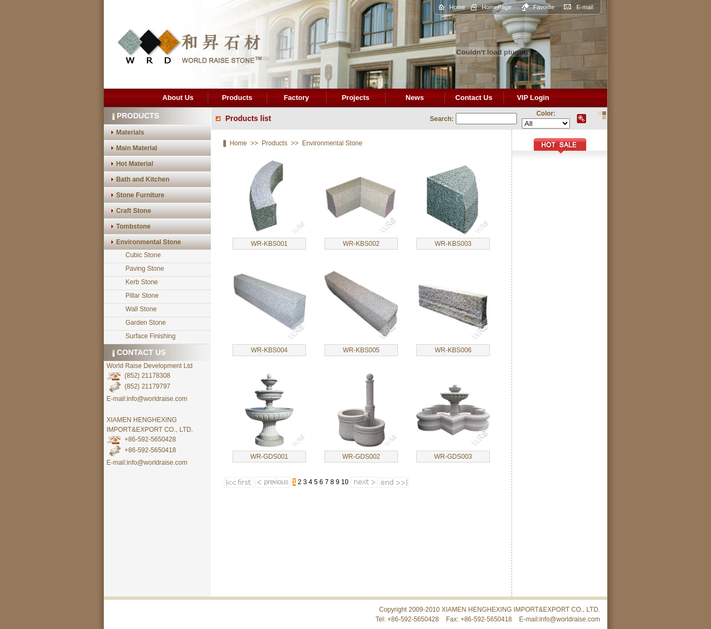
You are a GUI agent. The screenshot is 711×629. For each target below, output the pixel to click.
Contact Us (474, 97)
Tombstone (133, 226)
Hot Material (135, 164)
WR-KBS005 (361, 350)
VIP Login (533, 97)
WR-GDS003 (453, 456)
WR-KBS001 (269, 243)
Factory (296, 97)
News (415, 97)
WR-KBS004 (269, 350)
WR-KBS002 (361, 243)
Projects (355, 97)
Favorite (544, 7)
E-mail (584, 7)
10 (344, 482)
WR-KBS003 (453, 243)
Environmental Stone (148, 242)
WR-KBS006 (453, 350)
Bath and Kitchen (143, 179)
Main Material (136, 148)
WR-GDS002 (361, 456)
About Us (178, 97)
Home (457, 7)
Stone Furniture (140, 195)
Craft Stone (133, 211)
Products (237, 97)
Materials (130, 132)
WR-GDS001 (269, 456)
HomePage (496, 7)
